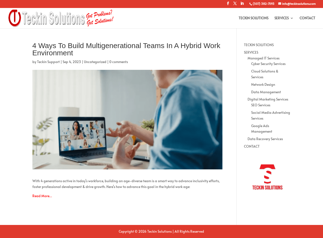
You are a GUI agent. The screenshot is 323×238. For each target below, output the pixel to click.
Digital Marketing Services (268, 99)
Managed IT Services (263, 58)
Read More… (42, 196)
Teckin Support (48, 61)
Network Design (263, 84)
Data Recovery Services (265, 139)
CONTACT (307, 18)
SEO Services (260, 105)
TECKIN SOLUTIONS (253, 18)
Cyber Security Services (268, 63)
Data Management (266, 92)
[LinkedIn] (242, 5)
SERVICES (281, 18)
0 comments (118, 61)
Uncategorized (95, 61)
